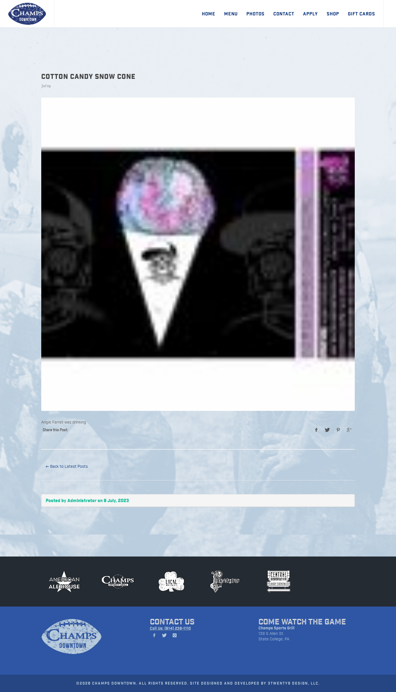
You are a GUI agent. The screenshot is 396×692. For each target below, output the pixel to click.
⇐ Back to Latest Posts (67, 466)
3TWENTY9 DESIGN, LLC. (294, 683)
